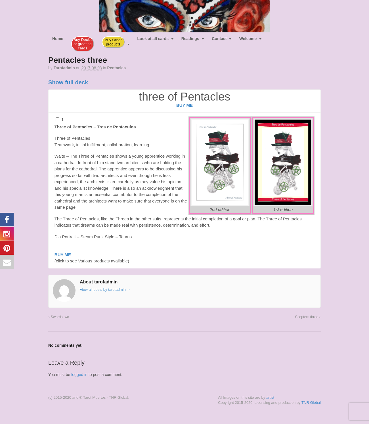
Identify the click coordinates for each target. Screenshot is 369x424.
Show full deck (68, 82)
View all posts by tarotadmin (105, 289)
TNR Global (311, 402)
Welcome (248, 38)
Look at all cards (153, 38)
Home (57, 38)
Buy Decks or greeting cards (83, 43)
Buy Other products (113, 42)
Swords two (58, 317)
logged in (79, 374)
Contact (219, 38)
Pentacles (116, 68)
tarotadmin (64, 68)
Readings (190, 38)
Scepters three (308, 317)
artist (270, 397)
